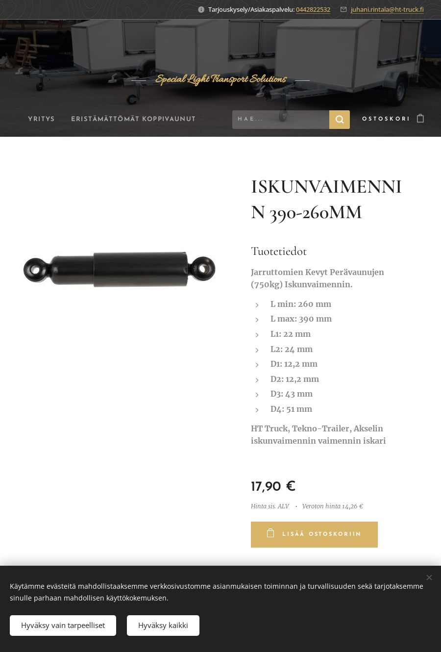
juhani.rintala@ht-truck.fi (387, 9)
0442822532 (313, 9)
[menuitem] (92, 119)
